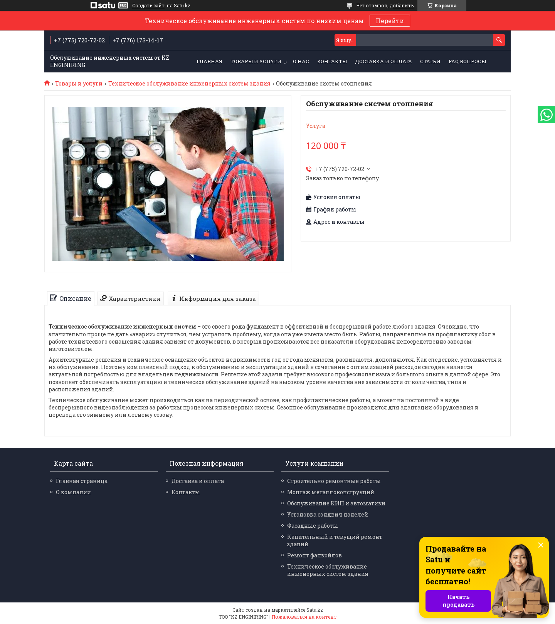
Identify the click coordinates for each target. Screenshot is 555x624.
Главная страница (82, 481)
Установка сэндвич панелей (327, 514)
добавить (402, 5)
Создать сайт (148, 5)
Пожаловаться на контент (304, 617)
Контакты (332, 61)
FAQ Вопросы (467, 61)
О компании (73, 492)
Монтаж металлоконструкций (330, 492)
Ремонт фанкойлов (314, 555)
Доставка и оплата (383, 61)
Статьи (430, 61)
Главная (209, 61)
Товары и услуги (255, 61)
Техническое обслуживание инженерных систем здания (189, 83)
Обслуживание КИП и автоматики (336, 503)
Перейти (390, 21)
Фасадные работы (312, 525)
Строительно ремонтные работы (334, 481)
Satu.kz (314, 610)
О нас (301, 61)
